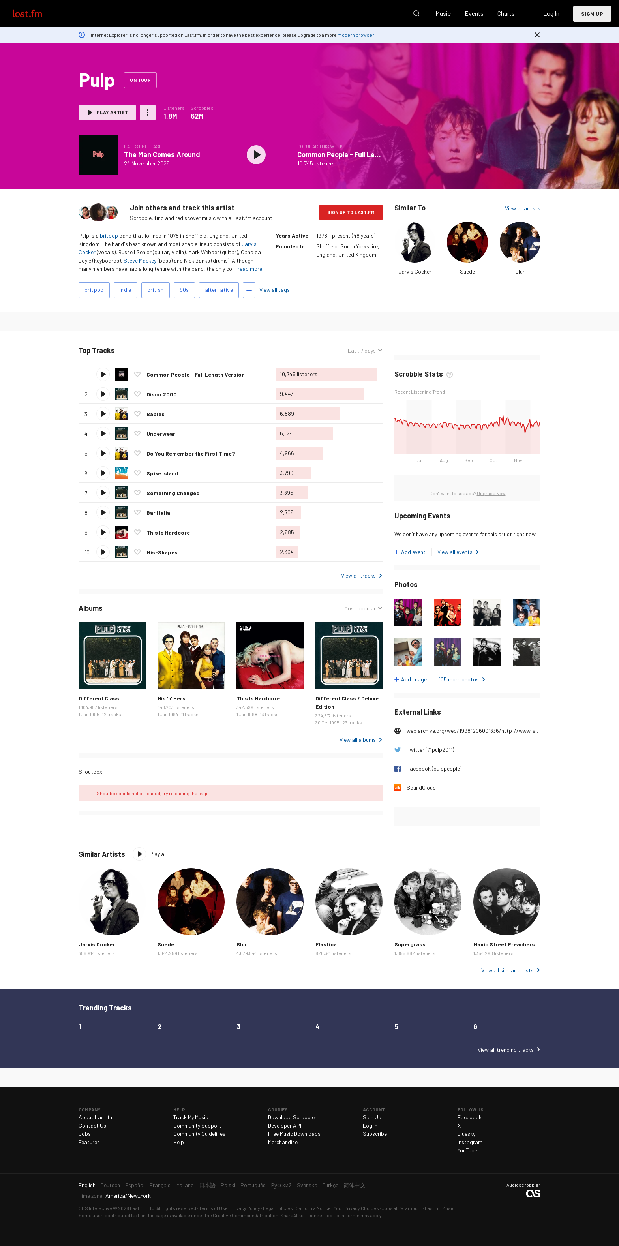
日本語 (207, 1185)
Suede (467, 271)
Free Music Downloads (294, 1133)
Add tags (249, 290)
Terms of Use (213, 1208)
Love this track (137, 374)
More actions (148, 112)
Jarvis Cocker (414, 271)
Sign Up (592, 13)
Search (416, 13)
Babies (155, 414)
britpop (109, 235)
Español (134, 1185)
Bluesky (466, 1133)
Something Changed (173, 493)
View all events (455, 551)
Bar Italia (158, 512)
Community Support (197, 1125)
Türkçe (330, 1185)
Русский (281, 1185)
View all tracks (358, 575)
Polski (228, 1185)
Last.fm (36, 13)
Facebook (470, 1117)
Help (178, 1142)
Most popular (360, 608)
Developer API (284, 1125)
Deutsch (110, 1185)
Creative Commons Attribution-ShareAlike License (267, 1215)
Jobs (85, 1133)
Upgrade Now (491, 493)
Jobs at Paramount (402, 1208)
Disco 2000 (161, 394)
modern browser (356, 35)
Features (89, 1142)
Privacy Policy (245, 1208)
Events (474, 13)
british (155, 289)
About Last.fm (96, 1117)
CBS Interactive (95, 1208)
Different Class (99, 698)
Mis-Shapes (162, 552)
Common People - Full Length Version (356, 154)
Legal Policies (278, 1208)
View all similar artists (507, 970)
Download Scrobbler (292, 1117)
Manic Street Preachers (504, 944)
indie (125, 289)
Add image (414, 679)
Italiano (185, 1185)
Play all (158, 853)
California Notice (313, 1208)
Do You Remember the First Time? (190, 453)
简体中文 (354, 1185)
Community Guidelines (199, 1133)
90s (184, 289)
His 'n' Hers (172, 698)
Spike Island (162, 473)
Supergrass (410, 944)
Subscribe (375, 1133)
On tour (140, 80)
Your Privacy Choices (356, 1208)
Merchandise (283, 1142)
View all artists (522, 208)
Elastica (326, 944)
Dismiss (537, 34)
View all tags (274, 289)
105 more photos (459, 679)
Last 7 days (362, 350)
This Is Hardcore (168, 532)
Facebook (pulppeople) (434, 768)
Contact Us (92, 1125)
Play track (103, 374)
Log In (551, 13)
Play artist (112, 112)
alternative (219, 289)
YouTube (467, 1150)
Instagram (470, 1142)
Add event (413, 551)
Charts (506, 13)
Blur (520, 271)
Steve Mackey (140, 260)
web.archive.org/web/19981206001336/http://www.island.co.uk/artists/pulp (473, 730)
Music (443, 13)
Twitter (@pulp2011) (430, 749)
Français (160, 1185)
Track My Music (190, 1117)
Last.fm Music (440, 1208)
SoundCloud (421, 787)
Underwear (160, 433)
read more (250, 268)
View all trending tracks (506, 1049)
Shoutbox (90, 771)
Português (253, 1185)
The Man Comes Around (162, 154)
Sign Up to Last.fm (351, 212)
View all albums (358, 739)
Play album (256, 155)
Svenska (307, 1185)
